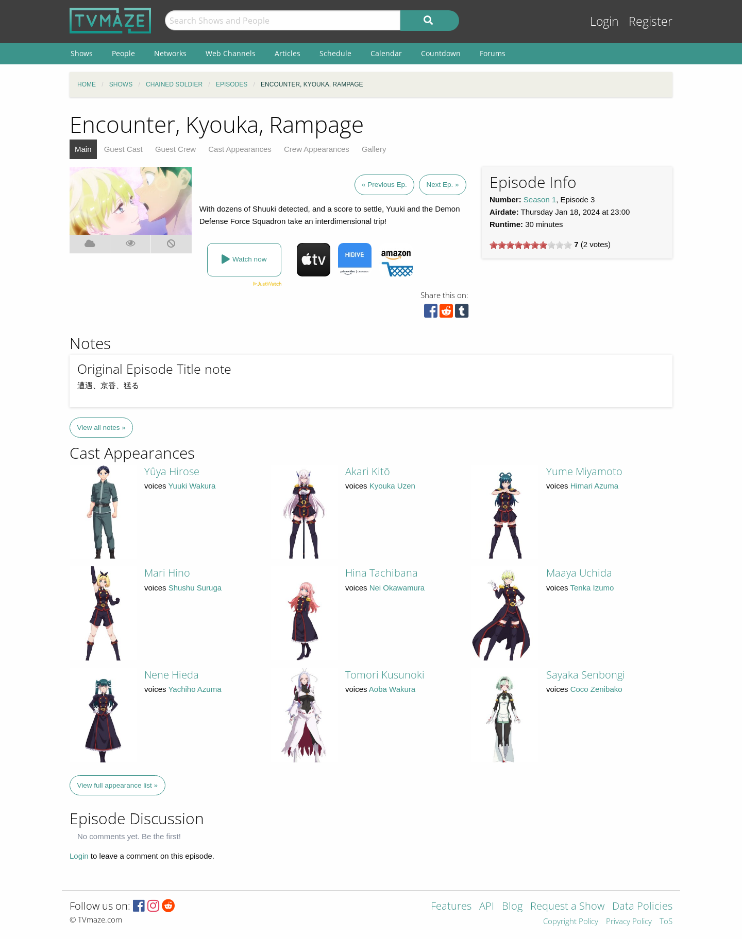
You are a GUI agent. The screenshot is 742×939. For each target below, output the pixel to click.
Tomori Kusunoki (385, 675)
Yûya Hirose (171, 471)
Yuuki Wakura (191, 485)
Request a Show (567, 907)
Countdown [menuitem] (441, 53)
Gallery (374, 149)
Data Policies (642, 907)
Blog (512, 907)
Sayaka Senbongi (585, 675)
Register (650, 21)
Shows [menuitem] (82, 53)
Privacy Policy (629, 921)
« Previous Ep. (384, 184)
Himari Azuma (594, 485)
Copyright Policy (570, 921)
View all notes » (101, 427)
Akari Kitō (367, 471)
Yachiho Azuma (194, 689)
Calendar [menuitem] (386, 53)
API (486, 907)
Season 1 (540, 199)
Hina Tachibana (381, 573)
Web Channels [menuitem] (231, 53)
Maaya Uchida (579, 573)
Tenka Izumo (592, 587)
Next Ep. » (442, 184)
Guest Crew (175, 149)
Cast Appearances (240, 149)
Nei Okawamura (397, 587)
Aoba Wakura (392, 689)
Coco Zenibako (596, 689)
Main (83, 149)
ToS (666, 921)
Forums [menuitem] (492, 53)
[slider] (531, 245)
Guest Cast (123, 149)
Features (451, 907)
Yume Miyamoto (584, 471)
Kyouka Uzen (392, 485)
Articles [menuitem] (287, 53)
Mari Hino (167, 573)
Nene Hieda (171, 675)
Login (604, 21)
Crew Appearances (316, 149)
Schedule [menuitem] (335, 53)
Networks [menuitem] (170, 53)
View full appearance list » (117, 785)
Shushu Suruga (195, 587)
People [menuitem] (123, 53)
